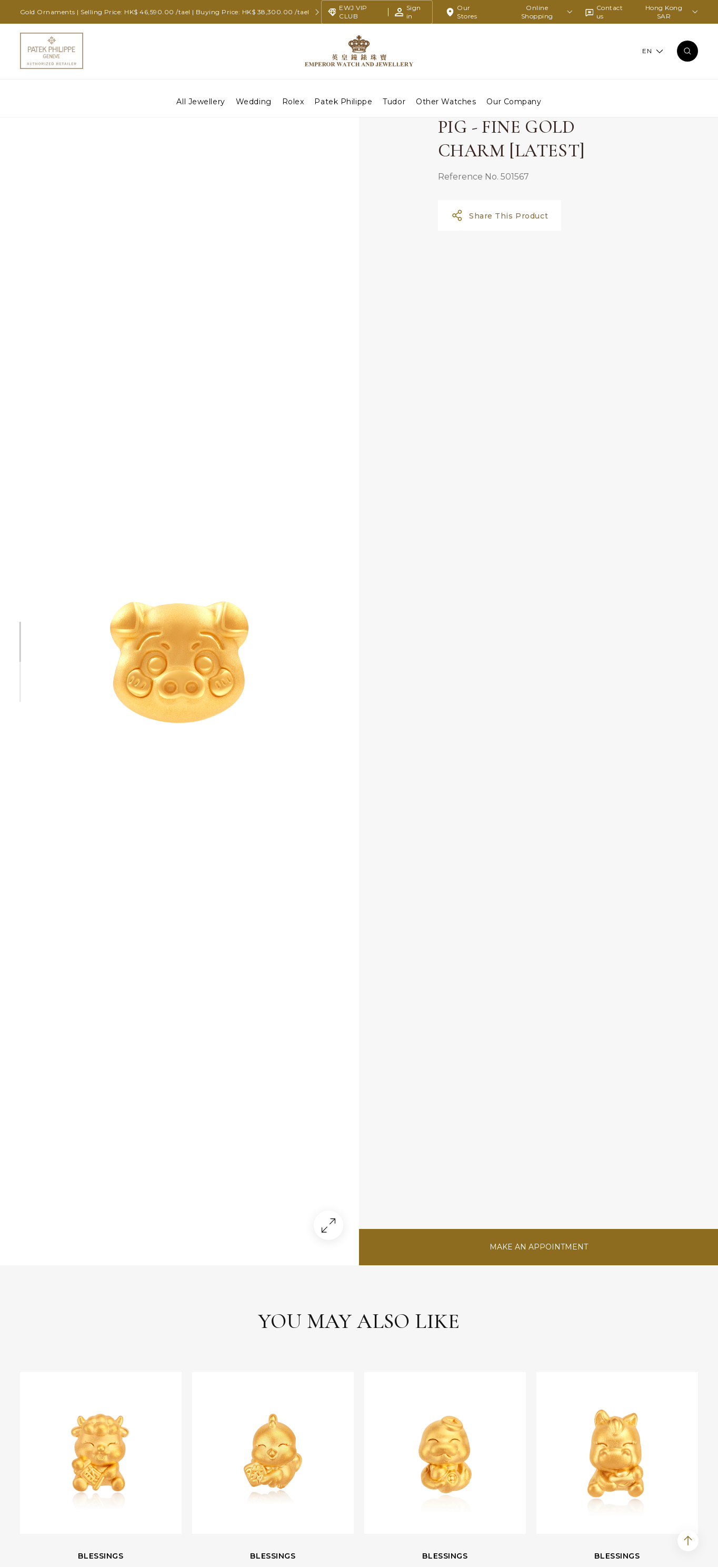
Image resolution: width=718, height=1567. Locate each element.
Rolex (293, 101)
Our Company (513, 101)
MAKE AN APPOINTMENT (539, 1306)
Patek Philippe (343, 101)
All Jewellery (200, 101)
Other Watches (446, 101)
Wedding (254, 101)
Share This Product (499, 274)
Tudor (394, 101)
